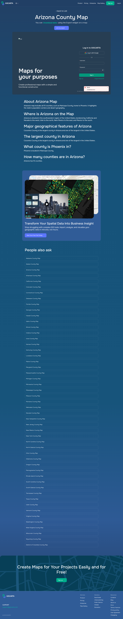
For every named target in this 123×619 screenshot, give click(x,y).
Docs (112, 605)
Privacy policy (115, 610)
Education (97, 607)
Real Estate (97, 597)
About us (113, 602)
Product (80, 3)
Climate (96, 605)
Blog (112, 600)
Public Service (98, 602)
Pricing (86, 3)
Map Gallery (101, 3)
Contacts (113, 597)
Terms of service (115, 607)
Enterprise (93, 3)
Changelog (114, 615)
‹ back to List (61, 11)
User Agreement (115, 612)
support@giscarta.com (10, 607)
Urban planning (98, 600)
